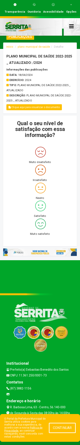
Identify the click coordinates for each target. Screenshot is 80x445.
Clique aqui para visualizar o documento (34, 107)
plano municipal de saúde (34, 46)
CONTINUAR (62, 428)
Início (9, 46)
